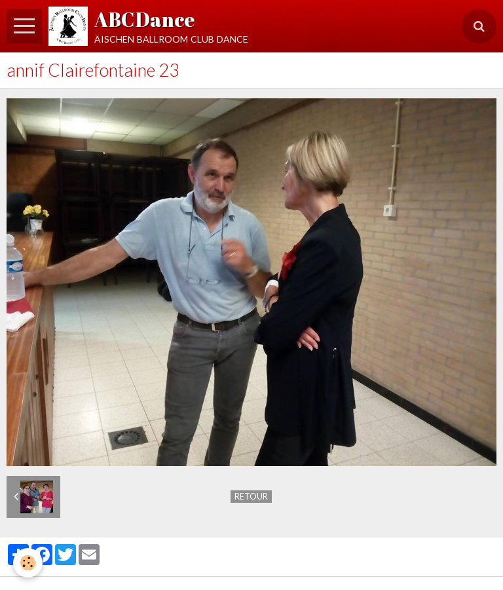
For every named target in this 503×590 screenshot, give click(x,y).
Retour (251, 496)
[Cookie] (28, 563)
